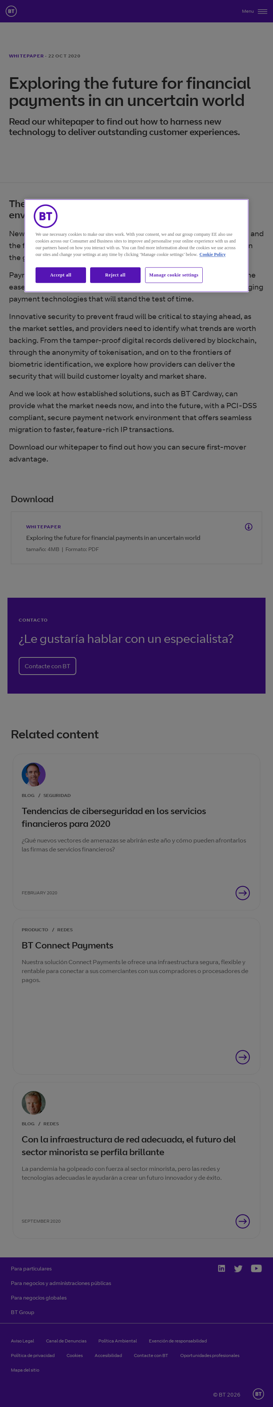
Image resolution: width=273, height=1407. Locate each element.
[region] (136, 246)
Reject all (115, 275)
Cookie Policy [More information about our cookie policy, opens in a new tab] (212, 254)
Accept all (60, 275)
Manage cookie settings (174, 275)
